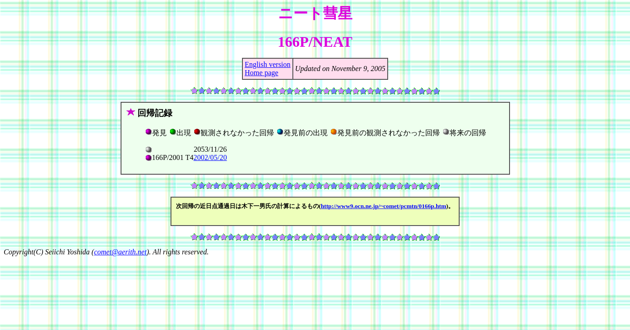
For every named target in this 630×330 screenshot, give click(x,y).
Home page (261, 73)
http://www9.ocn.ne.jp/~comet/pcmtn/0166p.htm (383, 206)
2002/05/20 (210, 157)
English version (267, 64)
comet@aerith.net (120, 252)
